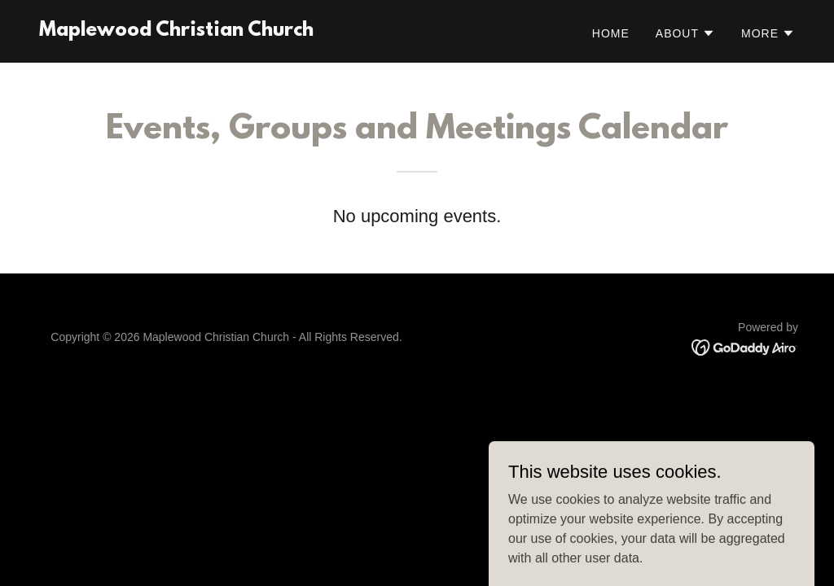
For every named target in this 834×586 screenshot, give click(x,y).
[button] (685, 33)
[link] (176, 31)
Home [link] (611, 33)
